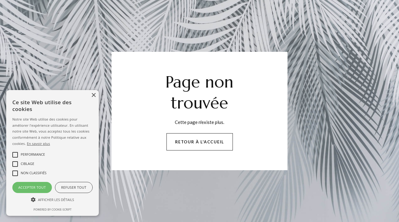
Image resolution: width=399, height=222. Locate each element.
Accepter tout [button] (32, 187)
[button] (52, 200)
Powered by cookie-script (53, 210)
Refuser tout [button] (73, 187)
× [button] (93, 95)
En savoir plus (38, 143)
